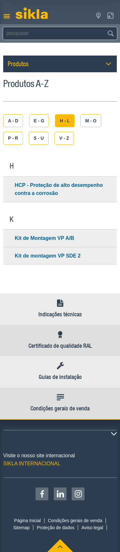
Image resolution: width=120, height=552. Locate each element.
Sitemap (21, 527)
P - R (13, 138)
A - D (13, 120)
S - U (39, 138)
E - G (39, 120)
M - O (90, 120)
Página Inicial (27, 520)
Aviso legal (92, 527)
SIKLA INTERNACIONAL (31, 463)
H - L (65, 120)
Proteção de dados (56, 527)
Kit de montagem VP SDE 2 (48, 255)
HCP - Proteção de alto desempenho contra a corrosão (59, 189)
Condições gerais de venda (75, 520)
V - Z (64, 138)
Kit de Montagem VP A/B (44, 238)
